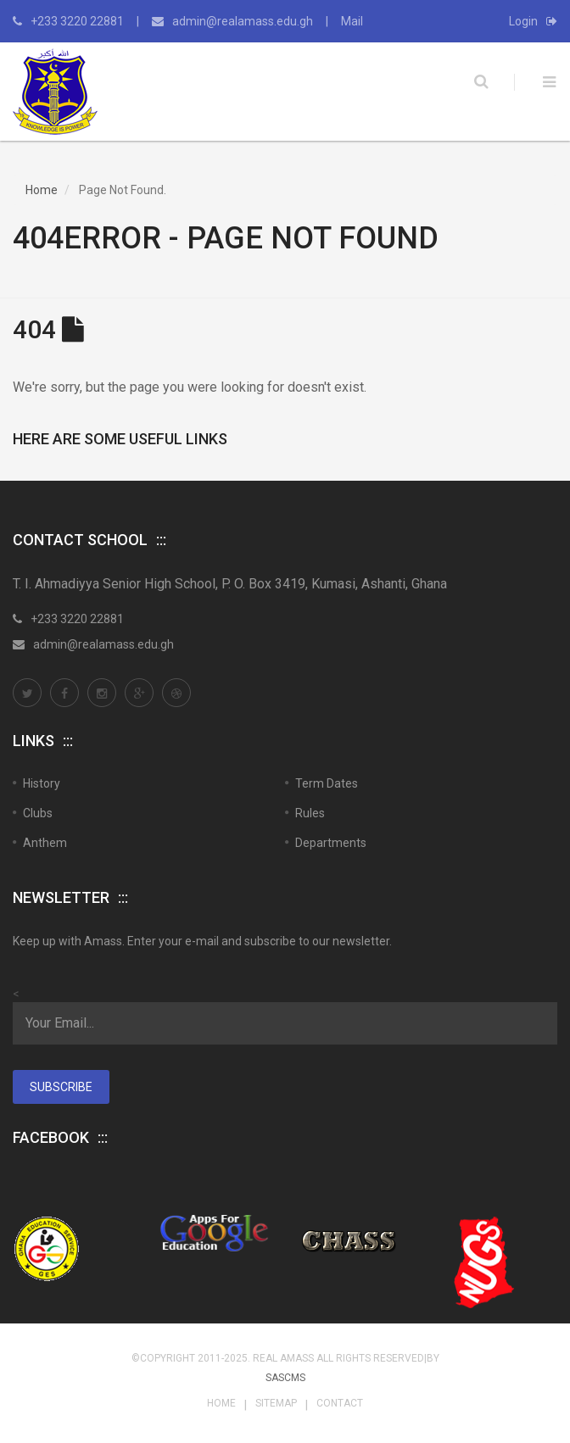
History (41, 783)
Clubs (38, 813)
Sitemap (276, 1403)
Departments (330, 843)
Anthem (45, 843)
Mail (352, 21)
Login (533, 21)
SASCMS (285, 1378)
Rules (310, 813)
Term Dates (326, 783)
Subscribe (61, 1087)
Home (41, 190)
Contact (339, 1403)
